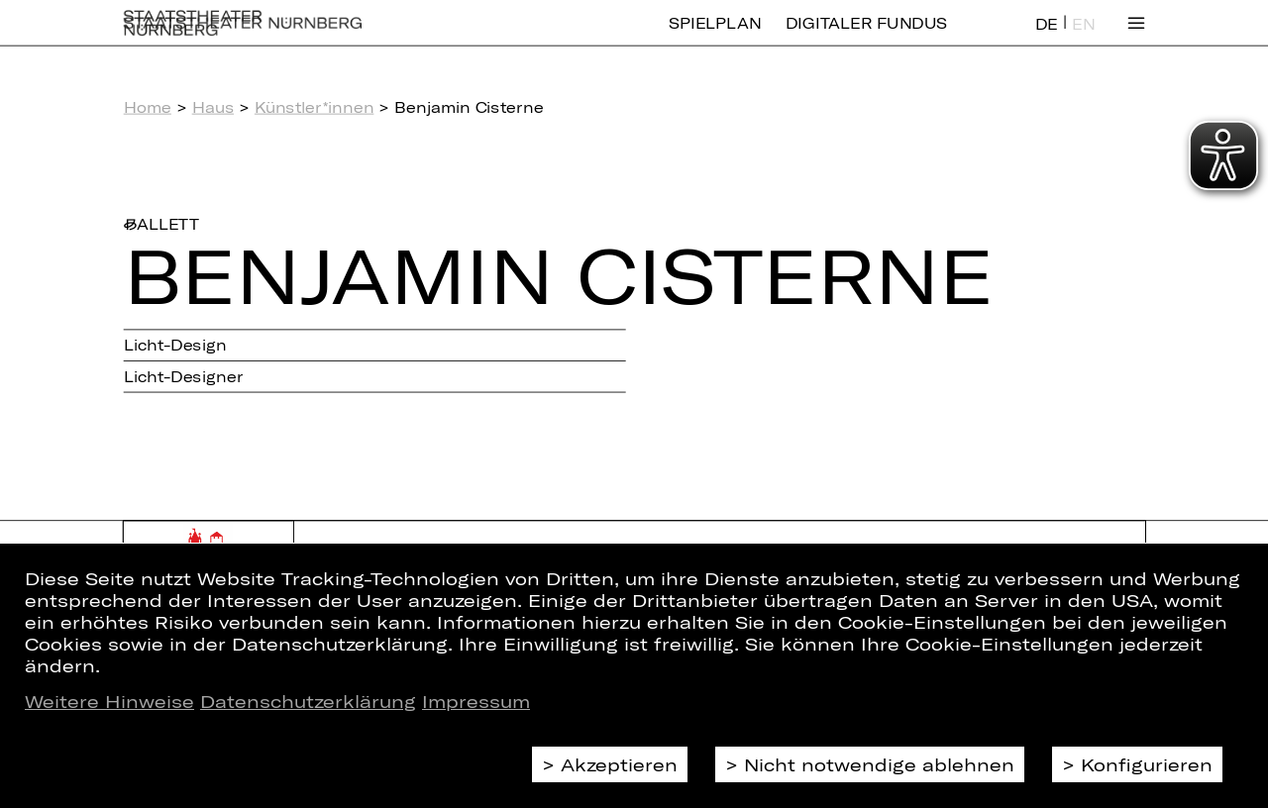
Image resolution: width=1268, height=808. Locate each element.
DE (1046, 38)
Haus (213, 107)
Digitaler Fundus (866, 37)
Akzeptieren (619, 764)
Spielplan (715, 37)
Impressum (476, 701)
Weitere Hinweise (109, 701)
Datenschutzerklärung (308, 701)
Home (147, 107)
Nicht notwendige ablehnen (879, 764)
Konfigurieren (1147, 764)
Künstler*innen (314, 107)
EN (1083, 38)
